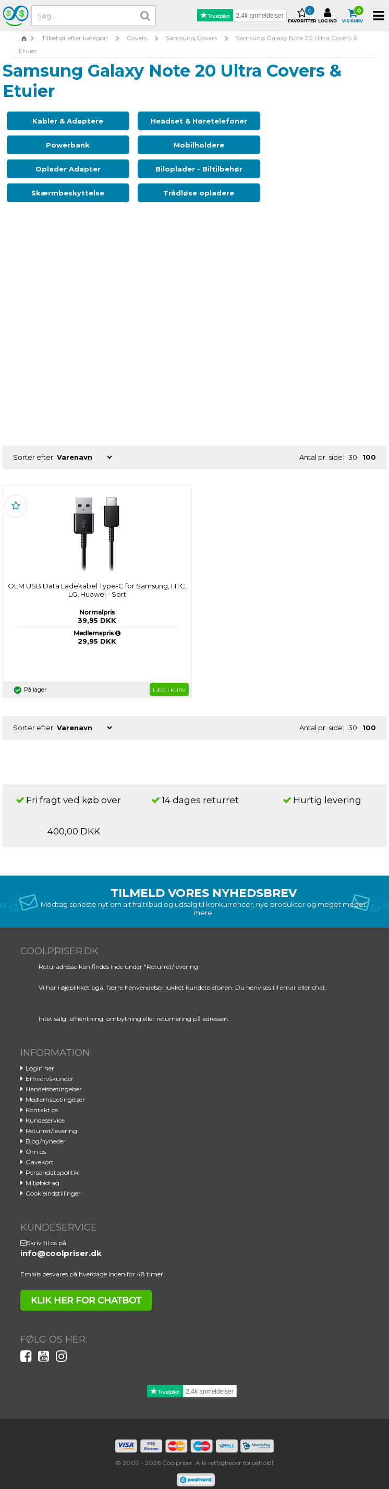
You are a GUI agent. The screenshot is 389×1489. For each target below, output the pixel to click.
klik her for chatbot (86, 1284)
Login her (40, 1052)
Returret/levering (51, 1115)
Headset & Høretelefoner (187, 125)
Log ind (327, 15)
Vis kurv (352, 15)
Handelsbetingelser (54, 1073)
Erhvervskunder (50, 1063)
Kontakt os (42, 1094)
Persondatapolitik (52, 1157)
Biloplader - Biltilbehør (309, 153)
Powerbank (310, 121)
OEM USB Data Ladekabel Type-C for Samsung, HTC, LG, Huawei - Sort (97, 574)
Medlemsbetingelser (55, 1084)
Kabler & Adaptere (64, 121)
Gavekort (40, 1146)
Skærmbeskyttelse (64, 177)
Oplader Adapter (187, 153)
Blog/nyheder (46, 1125)
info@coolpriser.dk (61, 1237)
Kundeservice (45, 1105)
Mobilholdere (64, 153)
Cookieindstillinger (53, 1178)
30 (352, 441)
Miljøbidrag (42, 1167)
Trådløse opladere (186, 177)
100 (369, 441)
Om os (36, 1136)
